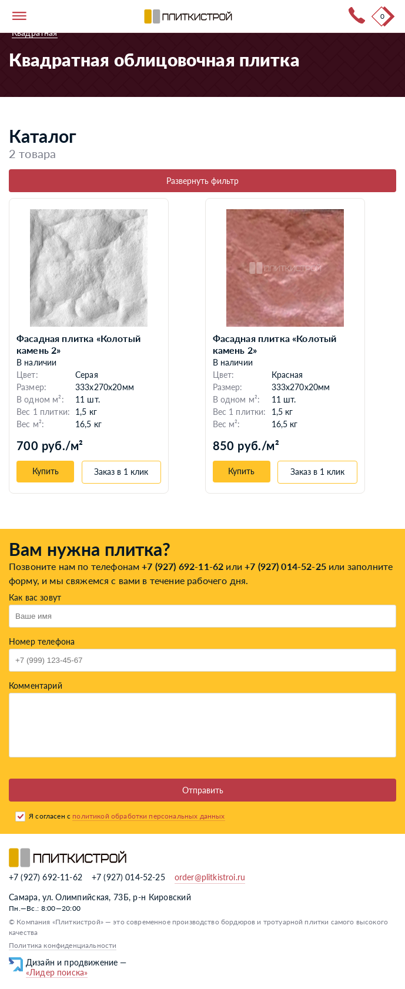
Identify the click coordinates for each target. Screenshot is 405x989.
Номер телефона (42, 641)
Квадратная (35, 33)
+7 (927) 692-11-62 (182, 566)
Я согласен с (127, 816)
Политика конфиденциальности (62, 945)
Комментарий (35, 685)
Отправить (202, 790)
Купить (45, 471)
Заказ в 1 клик (121, 472)
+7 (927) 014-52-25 (285, 566)
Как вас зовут (35, 597)
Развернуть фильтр (202, 181)
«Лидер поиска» (57, 972)
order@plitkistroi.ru (210, 877)
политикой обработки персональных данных (148, 816)
